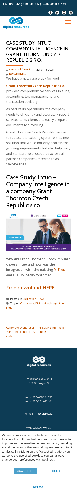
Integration (57, 303)
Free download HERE (30, 287)
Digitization (29, 299)
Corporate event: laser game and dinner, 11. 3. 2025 (20, 332)
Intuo (9, 307)
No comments (16, 74)
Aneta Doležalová (19, 69)
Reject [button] (56, 470)
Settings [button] (38, 486)
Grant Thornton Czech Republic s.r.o (35, 85)
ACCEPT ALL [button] (25, 470)
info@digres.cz (43, 413)
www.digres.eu (42, 428)
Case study (27, 303)
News (41, 299)
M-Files (59, 269)
